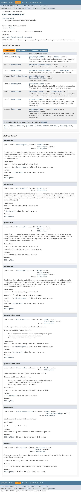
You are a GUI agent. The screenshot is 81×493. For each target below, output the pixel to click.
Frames (24, 6)
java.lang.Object (8, 18)
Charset (57, 57)
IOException (42, 149)
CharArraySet (15, 64)
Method (27, 8)
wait (70, 126)
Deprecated (34, 2)
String (17, 57)
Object (11, 28)
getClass (29, 126)
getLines (32, 57)
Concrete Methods (39, 50)
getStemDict (34, 76)
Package (11, 2)
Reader (48, 64)
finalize (20, 126)
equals (12, 126)
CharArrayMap (15, 76)
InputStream (42, 57)
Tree (27, 2)
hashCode (38, 126)
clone (6, 126)
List (12, 57)
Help (41, 2)
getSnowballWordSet (37, 64)
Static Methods (23, 50)
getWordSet (33, 84)
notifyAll (54, 126)
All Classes (43, 6)
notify (46, 126)
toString (63, 126)
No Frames (32, 6)
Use (23, 2)
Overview (4, 2)
